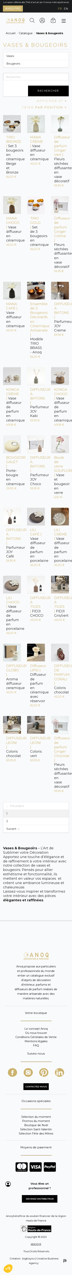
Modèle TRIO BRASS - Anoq (36, 328)
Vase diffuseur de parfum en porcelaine (36, 545)
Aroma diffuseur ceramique (12, 677)
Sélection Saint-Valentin (36, 1129)
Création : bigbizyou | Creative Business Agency (38, 1261)
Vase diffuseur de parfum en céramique (12, 405)
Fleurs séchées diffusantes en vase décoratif (60, 159)
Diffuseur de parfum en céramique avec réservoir (36, 683)
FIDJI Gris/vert (60, 607)
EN (66, 8)
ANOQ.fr (36, 1244)
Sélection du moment (36, 1117)
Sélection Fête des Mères (36, 1133)
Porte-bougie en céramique (12, 471)
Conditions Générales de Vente (36, 1037)
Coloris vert (36, 747)
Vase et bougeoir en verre (60, 475)
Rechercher (48, 91)
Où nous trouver (36, 1033)
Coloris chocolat (60, 679)
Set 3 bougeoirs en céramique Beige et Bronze (12, 154)
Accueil (10, 33)
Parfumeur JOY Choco (36, 471)
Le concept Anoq (36, 1028)
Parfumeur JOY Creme (60, 317)
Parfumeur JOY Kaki (36, 403)
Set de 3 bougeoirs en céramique (36, 231)
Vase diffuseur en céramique (36, 148)
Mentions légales (36, 1041)
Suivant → (13, 829)
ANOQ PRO (12, 8)
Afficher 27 (52, 101)
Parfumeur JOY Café (12, 543)
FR (60, 8)
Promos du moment (36, 1121)
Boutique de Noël (36, 1125)
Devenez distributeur (40, 1198)
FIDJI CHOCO (36, 607)
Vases (10, 56)
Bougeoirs (13, 63)
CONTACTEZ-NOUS (36, 1086)
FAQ (36, 1045)
